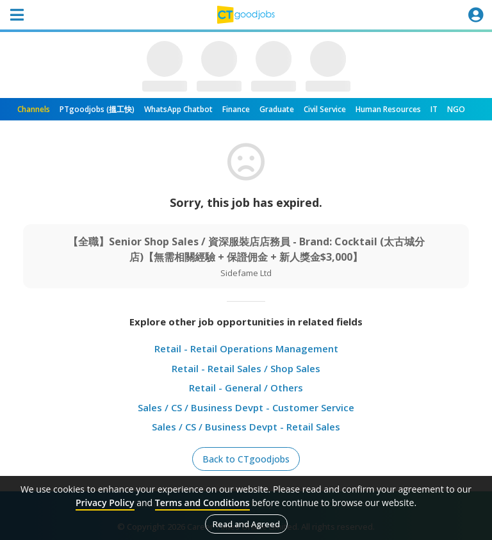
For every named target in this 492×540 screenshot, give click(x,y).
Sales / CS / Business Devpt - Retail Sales (246, 426)
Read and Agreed (246, 524)
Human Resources (388, 109)
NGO (456, 109)
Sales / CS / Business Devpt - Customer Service (246, 407)
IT (434, 109)
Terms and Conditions (202, 502)
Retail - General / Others (246, 387)
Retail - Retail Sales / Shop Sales (246, 368)
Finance (236, 109)
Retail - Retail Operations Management (246, 348)
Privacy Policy (105, 502)
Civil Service (325, 109)
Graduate (276, 109)
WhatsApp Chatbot (178, 109)
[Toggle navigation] (16, 14)
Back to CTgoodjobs (246, 459)
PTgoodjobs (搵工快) (97, 109)
